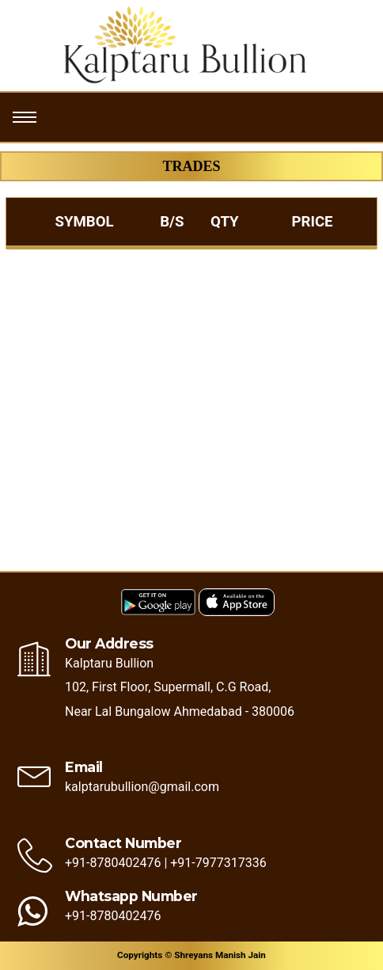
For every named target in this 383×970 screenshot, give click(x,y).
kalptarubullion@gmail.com (142, 786)
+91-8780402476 (113, 862)
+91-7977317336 (218, 862)
